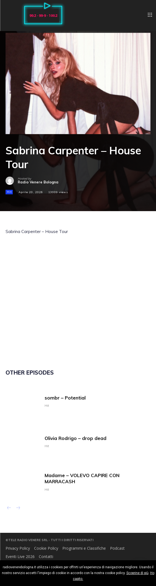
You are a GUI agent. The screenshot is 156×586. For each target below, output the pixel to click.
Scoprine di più (137, 573)
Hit (9, 192)
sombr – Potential (65, 398)
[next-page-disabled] (17, 508)
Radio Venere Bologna (38, 182)
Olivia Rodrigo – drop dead (75, 438)
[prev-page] (9, 508)
